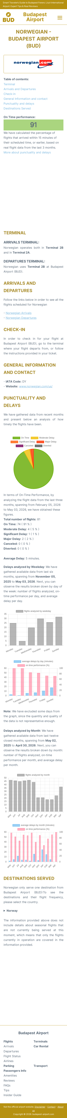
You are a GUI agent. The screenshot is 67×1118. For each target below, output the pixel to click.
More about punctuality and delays (27, 152)
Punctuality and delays (19, 103)
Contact (51, 1106)
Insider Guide (12, 1095)
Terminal (9, 84)
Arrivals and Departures (20, 89)
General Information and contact (26, 98)
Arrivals (9, 1046)
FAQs (7, 1085)
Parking (9, 1066)
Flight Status (12, 1056)
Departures (11, 1051)
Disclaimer (40, 1106)
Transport (41, 1066)
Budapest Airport (35, 17)
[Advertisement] (33, 192)
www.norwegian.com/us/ (36, 386)
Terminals (41, 1041)
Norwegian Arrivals (18, 313)
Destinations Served (17, 108)
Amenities (10, 1075)
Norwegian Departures (21, 318)
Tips (6, 1090)
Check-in (10, 94)
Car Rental (41, 1046)
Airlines (8, 1061)
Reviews (9, 1080)
